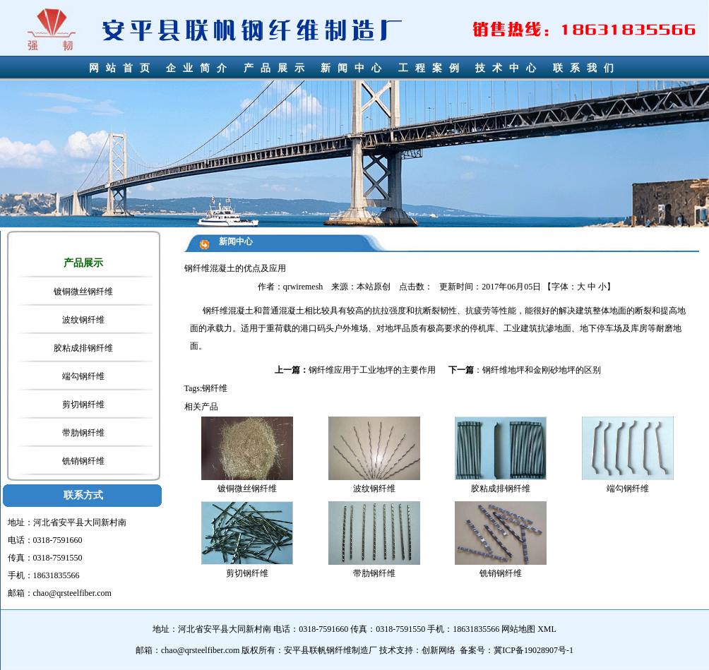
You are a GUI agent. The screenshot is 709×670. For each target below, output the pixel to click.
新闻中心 (354, 68)
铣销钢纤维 (83, 461)
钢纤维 (215, 311)
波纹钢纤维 (83, 320)
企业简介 (200, 68)
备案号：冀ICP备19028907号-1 (516, 650)
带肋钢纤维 (83, 433)
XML (546, 629)
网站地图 (518, 629)
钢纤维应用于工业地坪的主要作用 (372, 370)
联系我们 (587, 68)
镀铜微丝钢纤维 (83, 292)
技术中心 (509, 68)
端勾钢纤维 (83, 376)
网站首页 (123, 68)
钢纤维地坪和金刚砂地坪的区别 (541, 370)
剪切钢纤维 (83, 404)
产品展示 (277, 68)
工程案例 (432, 68)
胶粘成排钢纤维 (83, 348)
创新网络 (438, 650)
